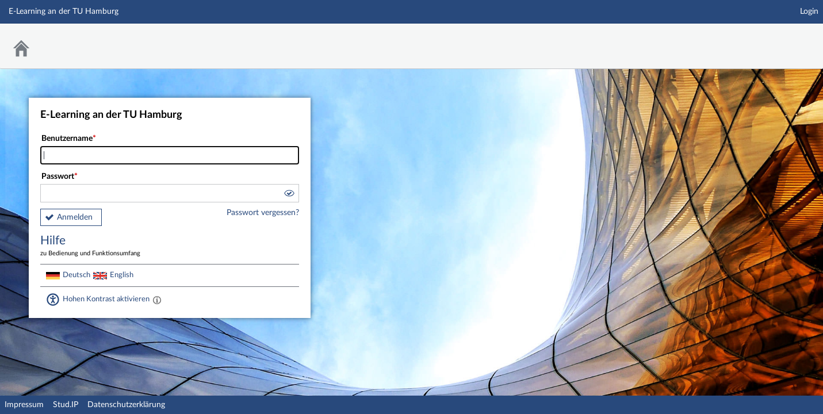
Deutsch (76, 274)
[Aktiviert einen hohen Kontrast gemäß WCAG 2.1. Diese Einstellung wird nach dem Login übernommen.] (157, 299)
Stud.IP (65, 405)
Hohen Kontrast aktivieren (106, 299)
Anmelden (75, 217)
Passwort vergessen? (263, 213)
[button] (288, 194)
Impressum (24, 405)
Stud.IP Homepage (778, 39)
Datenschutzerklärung (126, 405)
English (121, 274)
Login (809, 11)
